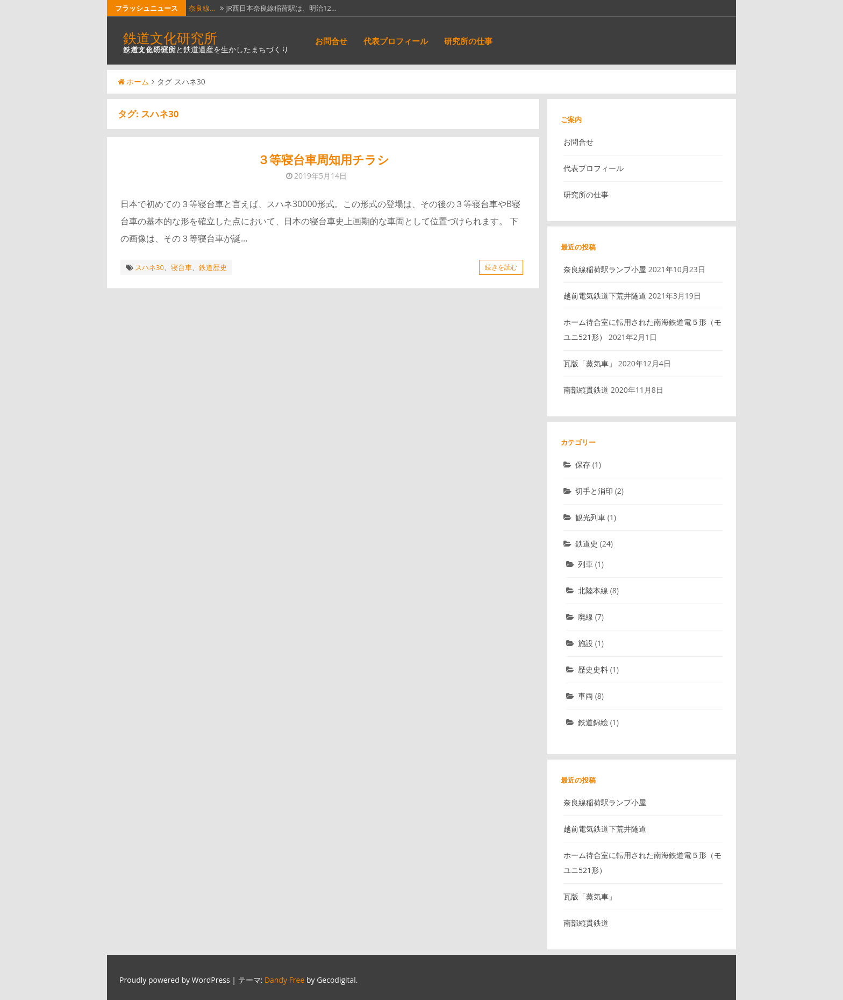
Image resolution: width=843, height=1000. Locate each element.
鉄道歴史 (213, 267)
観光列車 (590, 517)
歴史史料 (593, 669)
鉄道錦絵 (593, 722)
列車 (585, 564)
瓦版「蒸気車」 (589, 363)
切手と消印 (594, 491)
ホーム (133, 81)
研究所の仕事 (468, 41)
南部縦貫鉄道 (586, 390)
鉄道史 (586, 543)
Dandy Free (284, 980)
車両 (585, 696)
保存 (582, 464)
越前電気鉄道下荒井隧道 (604, 295)
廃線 (585, 617)
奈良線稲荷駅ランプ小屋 (604, 269)
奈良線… (202, 8)
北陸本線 (593, 590)
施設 (585, 643)
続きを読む (501, 267)
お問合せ (331, 41)
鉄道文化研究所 (170, 38)
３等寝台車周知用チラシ (323, 159)
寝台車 (181, 267)
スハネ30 (149, 267)
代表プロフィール (395, 41)
